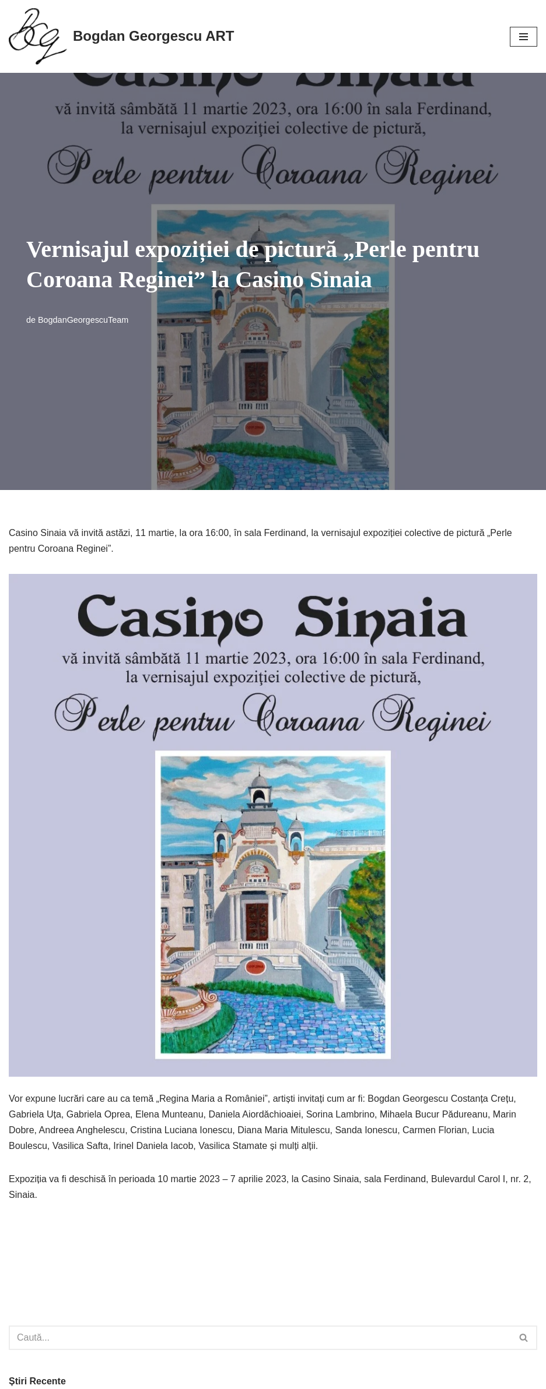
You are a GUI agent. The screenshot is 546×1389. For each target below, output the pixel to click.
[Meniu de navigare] (523, 37)
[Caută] (260, 1337)
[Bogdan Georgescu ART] (121, 36)
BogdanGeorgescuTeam (83, 320)
